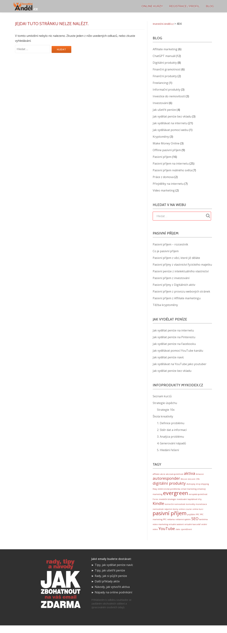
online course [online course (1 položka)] (185, 513)
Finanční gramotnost (167, 69)
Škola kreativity (163, 416)
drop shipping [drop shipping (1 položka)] (202, 486)
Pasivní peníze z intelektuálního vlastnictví (181, 271)
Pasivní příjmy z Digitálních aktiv (174, 285)
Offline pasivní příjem (167, 150)
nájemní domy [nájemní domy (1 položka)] (171, 513)
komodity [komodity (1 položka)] (190, 508)
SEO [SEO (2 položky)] (194, 524)
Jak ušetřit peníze (164, 110)
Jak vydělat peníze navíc (168, 357)
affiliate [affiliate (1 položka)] (156, 474)
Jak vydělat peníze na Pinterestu (174, 337)
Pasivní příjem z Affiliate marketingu (177, 298)
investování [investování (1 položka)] (182, 502)
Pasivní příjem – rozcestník (170, 244)
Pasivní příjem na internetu (171, 163)
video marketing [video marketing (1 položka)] (160, 530)
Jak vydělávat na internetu (170, 123)
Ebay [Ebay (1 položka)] (155, 491)
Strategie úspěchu (165, 403)
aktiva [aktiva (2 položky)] (189, 473)
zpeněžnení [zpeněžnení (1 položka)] (186, 536)
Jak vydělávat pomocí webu (170, 130)
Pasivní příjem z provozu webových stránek (181, 291)
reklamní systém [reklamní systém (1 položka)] (183, 525)
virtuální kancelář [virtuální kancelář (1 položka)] (192, 530)
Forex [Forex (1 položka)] (155, 502)
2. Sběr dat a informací (172, 430)
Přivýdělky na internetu (168, 184)
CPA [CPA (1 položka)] (198, 480)
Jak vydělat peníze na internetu (173, 330)
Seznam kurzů (162, 396)
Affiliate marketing (165, 49)
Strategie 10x (166, 410)
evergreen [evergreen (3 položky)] (175, 496)
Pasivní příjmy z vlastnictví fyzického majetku (182, 265)
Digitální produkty (165, 63)
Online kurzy (152, 6)
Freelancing (160, 83)
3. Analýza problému (170, 437)
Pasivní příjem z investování (171, 278)
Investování (160, 103)
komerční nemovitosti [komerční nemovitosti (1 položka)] (175, 508)
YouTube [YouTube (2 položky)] (167, 535)
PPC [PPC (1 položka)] (197, 520)
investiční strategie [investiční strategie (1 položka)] (167, 502)
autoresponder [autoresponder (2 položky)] (166, 479)
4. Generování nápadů (171, 443)
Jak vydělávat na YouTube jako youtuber (179, 364)
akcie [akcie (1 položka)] (162, 474)
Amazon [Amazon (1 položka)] (200, 474)
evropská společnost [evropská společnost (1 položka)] (198, 497)
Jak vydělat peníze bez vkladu (172, 116)
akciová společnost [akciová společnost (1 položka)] (174, 474)
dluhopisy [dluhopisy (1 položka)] (190, 486)
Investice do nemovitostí (169, 96)
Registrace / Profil (184, 6)
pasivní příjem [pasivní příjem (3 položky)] (170, 518)
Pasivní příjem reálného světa (172, 170)
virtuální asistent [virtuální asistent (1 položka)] (176, 530)
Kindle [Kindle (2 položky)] (158, 507)
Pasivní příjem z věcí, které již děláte (176, 258)
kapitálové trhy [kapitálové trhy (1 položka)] (194, 502)
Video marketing (164, 190)
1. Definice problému (170, 423)
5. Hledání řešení (168, 450)
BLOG (210, 6)
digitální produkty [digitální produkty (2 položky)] (169, 485)
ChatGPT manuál (164, 56)
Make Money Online (166, 143)
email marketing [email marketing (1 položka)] (188, 491)
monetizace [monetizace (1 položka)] (201, 508)
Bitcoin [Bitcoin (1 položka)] (184, 480)
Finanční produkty (165, 76)
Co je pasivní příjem (166, 251)
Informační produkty (166, 89)
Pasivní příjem (162, 157)
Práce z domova (163, 177)
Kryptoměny (161, 137)
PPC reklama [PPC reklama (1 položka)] (169, 525)
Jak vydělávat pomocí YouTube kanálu (178, 351)
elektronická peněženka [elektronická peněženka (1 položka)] (169, 491)
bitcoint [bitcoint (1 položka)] (191, 480)
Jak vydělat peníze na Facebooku (174, 344)
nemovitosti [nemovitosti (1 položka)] (158, 513)
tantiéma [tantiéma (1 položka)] (203, 525)
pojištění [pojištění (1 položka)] (191, 520)
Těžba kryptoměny (165, 305)
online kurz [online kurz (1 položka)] (197, 513)
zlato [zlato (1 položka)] (178, 536)
